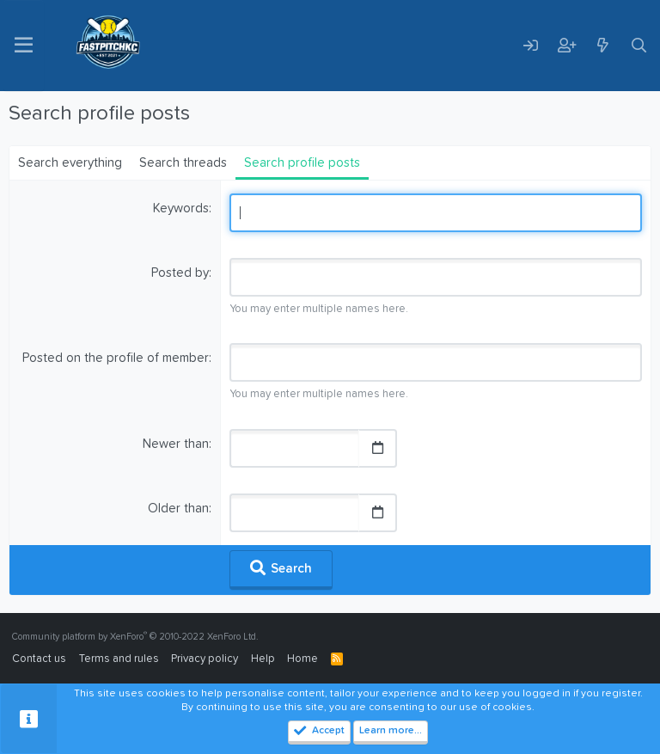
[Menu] (23, 45)
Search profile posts (302, 162)
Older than (178, 508)
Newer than (176, 444)
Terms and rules (119, 659)
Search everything (70, 162)
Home (302, 659)
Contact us (39, 659)
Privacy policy (204, 659)
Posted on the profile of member (115, 358)
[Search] (638, 45)
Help (263, 659)
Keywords (181, 208)
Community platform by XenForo (135, 636)
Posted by (180, 273)
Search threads (183, 162)
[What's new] (602, 45)
